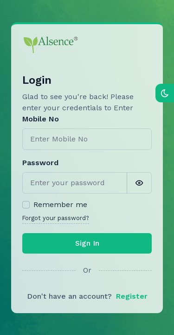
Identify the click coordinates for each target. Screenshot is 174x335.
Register (132, 296)
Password (40, 162)
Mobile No (40, 118)
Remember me (60, 204)
